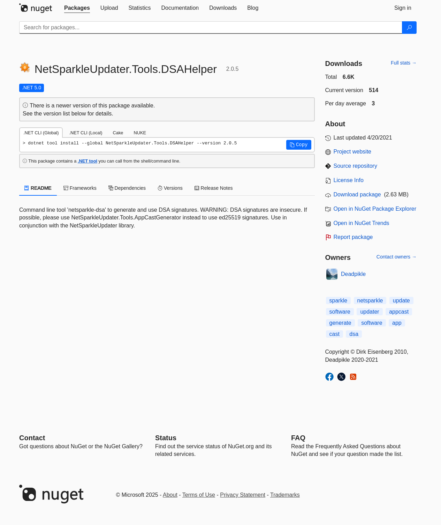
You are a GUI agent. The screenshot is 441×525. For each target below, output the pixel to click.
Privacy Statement (242, 495)
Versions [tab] (170, 188)
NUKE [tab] (140, 132)
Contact (32, 438)
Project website (353, 152)
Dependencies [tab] (127, 188)
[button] (298, 145)
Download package (357, 194)
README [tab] (38, 188)
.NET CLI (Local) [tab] (85, 132)
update (401, 300)
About (170, 495)
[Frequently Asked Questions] (298, 438)
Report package (353, 237)
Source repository (355, 166)
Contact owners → (397, 257)
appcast (399, 312)
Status (165, 438)
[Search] (409, 27)
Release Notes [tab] (214, 188)
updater (369, 312)
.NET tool (87, 161)
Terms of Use (198, 495)
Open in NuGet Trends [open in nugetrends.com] (361, 223)
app (397, 323)
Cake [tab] (118, 132)
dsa (353, 334)
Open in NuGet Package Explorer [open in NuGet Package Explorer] (375, 209)
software (339, 312)
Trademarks (285, 495)
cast (334, 334)
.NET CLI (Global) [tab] (41, 132)
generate (340, 323)
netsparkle (370, 300)
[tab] (77, 8)
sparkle (338, 300)
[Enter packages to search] (210, 27)
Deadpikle (353, 274)
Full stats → (404, 63)
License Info (349, 180)
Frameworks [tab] (80, 188)
